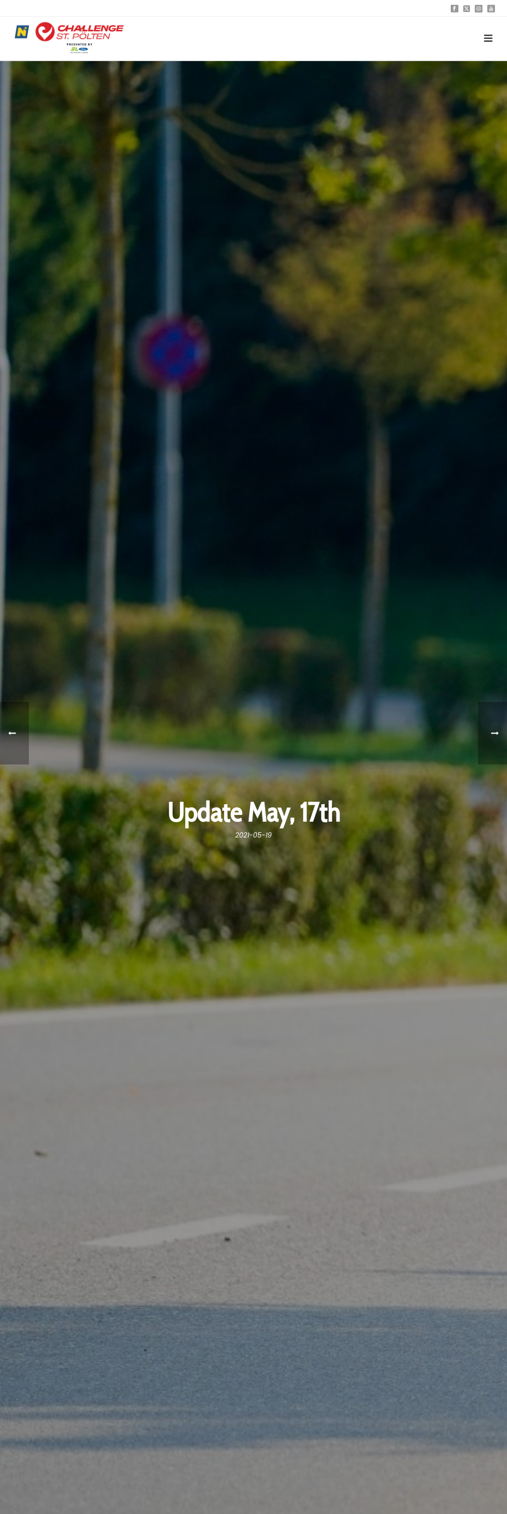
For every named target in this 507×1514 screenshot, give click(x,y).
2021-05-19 (253, 835)
